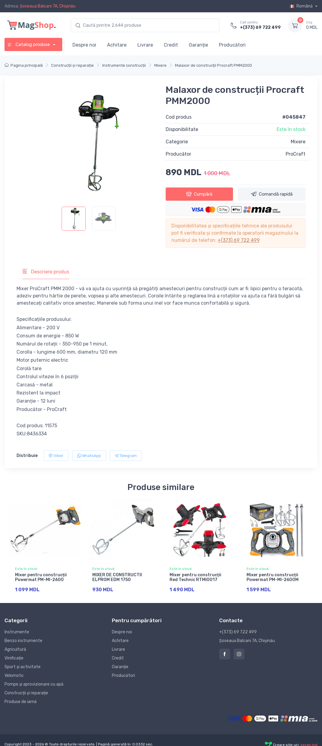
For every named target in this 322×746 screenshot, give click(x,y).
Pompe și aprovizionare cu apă (34, 684)
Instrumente (17, 632)
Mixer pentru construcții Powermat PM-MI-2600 (41, 577)
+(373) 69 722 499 (260, 27)
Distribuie (27, 455)
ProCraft (295, 154)
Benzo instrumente (23, 640)
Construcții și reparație (26, 693)
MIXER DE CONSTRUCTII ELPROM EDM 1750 (117, 577)
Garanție (198, 45)
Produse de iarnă (21, 701)
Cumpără (199, 193)
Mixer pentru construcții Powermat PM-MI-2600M (273, 577)
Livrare (145, 45)
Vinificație (14, 658)
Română (301, 6)
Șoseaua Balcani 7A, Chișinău (47, 6)
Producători (232, 45)
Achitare (117, 45)
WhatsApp (89, 455)
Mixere (298, 142)
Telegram (126, 455)
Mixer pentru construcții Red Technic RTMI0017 (195, 577)
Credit (171, 45)
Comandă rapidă (272, 193)
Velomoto (14, 675)
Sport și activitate (23, 666)
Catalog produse (29, 44)
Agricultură (15, 649)
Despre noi (84, 45)
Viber (56, 455)
